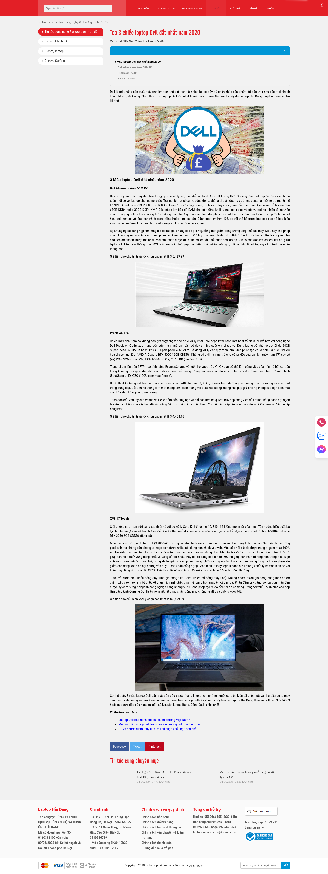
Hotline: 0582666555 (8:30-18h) (215, 816)
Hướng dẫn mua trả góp (157, 848)
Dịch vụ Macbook (192, 6)
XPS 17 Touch (126, 78)
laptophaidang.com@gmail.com (214, 832)
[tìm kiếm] (107, 8)
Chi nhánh (99, 809)
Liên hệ (249, 6)
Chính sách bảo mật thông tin (161, 827)
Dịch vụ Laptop (166, 6)
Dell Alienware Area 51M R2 (135, 67)
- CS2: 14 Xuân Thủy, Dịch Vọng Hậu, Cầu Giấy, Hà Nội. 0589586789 (111, 832)
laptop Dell (169, 96)
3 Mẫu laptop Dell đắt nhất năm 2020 (137, 61)
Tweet (137, 746)
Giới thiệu (231, 6)
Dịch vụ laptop (54, 51)
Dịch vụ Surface (55, 60)
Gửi (285, 865)
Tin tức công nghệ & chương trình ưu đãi (71, 31)
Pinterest (155, 746)
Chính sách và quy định (163, 809)
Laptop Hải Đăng (242, 700)
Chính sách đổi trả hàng (158, 822)
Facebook (119, 746)
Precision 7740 (127, 73)
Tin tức (214, 6)
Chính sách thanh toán (157, 843)
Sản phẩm (143, 6)
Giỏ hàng (266, 6)
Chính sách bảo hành (156, 817)
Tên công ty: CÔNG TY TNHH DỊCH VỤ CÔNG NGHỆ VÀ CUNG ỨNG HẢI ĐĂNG (59, 822)
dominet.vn (196, 865)
